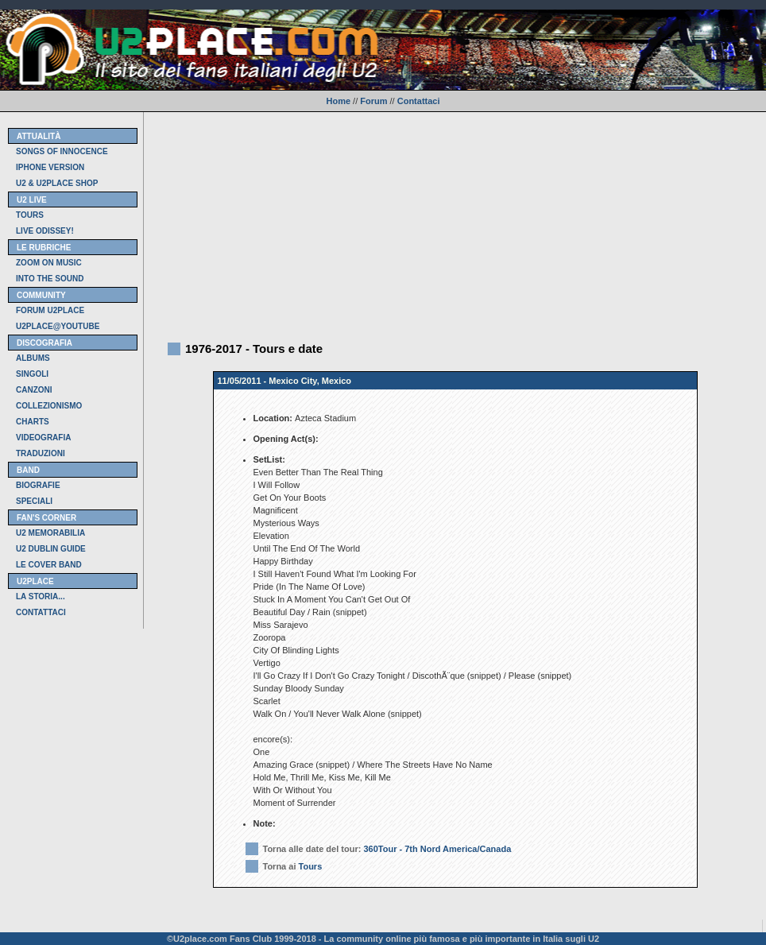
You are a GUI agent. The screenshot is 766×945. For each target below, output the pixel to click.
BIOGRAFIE (38, 485)
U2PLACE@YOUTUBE (57, 326)
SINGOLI (32, 374)
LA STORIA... (40, 596)
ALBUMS (33, 358)
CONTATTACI (41, 612)
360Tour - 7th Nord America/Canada (437, 849)
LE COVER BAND (49, 564)
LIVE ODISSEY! (45, 231)
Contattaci (418, 101)
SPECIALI (34, 501)
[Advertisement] (455, 223)
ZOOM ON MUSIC (49, 262)
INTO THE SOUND (49, 278)
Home (338, 101)
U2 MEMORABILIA (50, 533)
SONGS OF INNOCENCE (62, 151)
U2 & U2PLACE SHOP (57, 183)
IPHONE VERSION (50, 167)
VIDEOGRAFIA (43, 437)
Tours (311, 866)
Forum (373, 101)
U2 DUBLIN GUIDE (51, 548)
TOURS (30, 215)
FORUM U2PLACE (50, 310)
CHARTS (32, 421)
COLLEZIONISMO (49, 405)
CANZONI (34, 389)
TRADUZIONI (40, 453)
